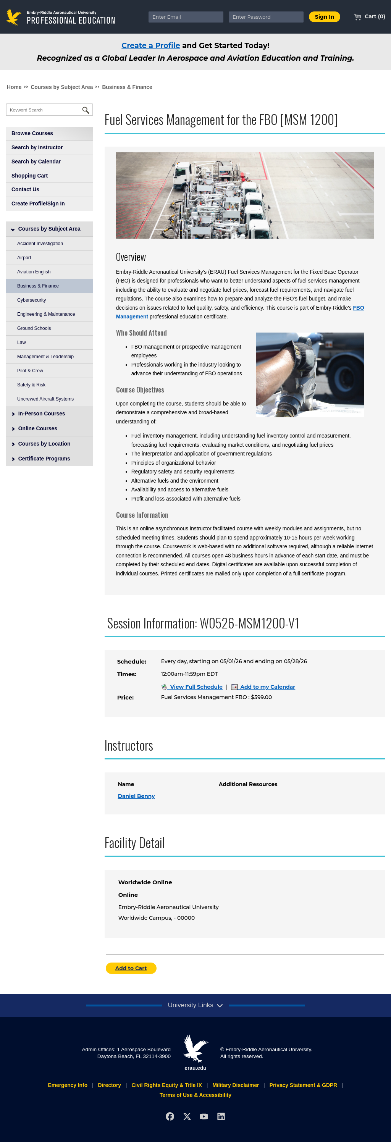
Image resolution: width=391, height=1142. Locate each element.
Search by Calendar (36, 161)
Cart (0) (369, 16)
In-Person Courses (38, 413)
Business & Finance (127, 87)
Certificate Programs (40, 459)
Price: (125, 697)
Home (14, 87)
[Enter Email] (186, 17)
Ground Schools (34, 328)
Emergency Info (67, 1085)
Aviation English (34, 272)
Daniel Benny (136, 796)
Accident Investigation (40, 243)
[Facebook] (170, 1116)
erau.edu (195, 1052)
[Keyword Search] (49, 109)
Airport (24, 257)
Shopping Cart (29, 176)
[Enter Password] (266, 17)
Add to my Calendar (263, 687)
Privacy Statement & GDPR (303, 1085)
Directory (109, 1085)
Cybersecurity (31, 300)
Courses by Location (41, 444)
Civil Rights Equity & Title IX (166, 1085)
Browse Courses (32, 133)
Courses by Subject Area (62, 87)
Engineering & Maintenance (46, 314)
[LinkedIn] (221, 1116)
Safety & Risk (31, 385)
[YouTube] (204, 1116)
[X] (187, 1116)
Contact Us (25, 189)
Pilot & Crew (30, 370)
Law (21, 342)
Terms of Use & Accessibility (195, 1095)
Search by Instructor (37, 147)
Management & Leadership (45, 356)
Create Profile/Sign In (38, 203)
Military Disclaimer (235, 1085)
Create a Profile (150, 45)
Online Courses (34, 428)
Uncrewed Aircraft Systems (45, 399)
